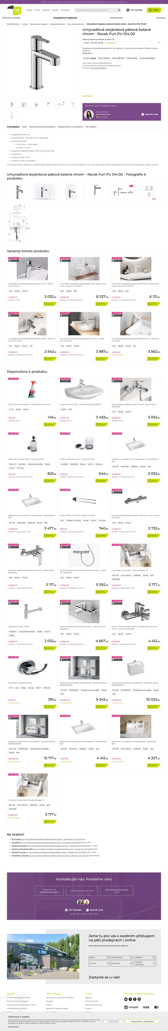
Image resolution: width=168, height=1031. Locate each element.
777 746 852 (73, 910)
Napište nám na (49, 891)
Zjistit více (87, 53)
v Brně (116, 890)
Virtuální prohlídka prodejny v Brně (21, 1005)
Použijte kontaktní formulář (82, 891)
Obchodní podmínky (93, 1005)
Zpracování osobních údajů (57, 1008)
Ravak (93, 58)
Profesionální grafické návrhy (19, 998)
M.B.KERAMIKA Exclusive (17, 1008)
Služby (29, 10)
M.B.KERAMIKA (13, 24)
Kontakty (65, 10)
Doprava (46, 10)
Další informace (13, 1026)
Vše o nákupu (53, 993)
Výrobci (88, 1008)
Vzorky (55, 10)
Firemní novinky (91, 1001)
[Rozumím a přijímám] (142, 1021)
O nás (37, 10)
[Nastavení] (113, 1021)
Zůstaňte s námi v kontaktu (139, 993)
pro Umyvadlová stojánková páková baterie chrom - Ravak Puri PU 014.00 (46, 839)
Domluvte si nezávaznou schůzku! (60, 998)
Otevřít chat (94, 910)
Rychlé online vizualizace (17, 1001)
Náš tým (88, 998)
